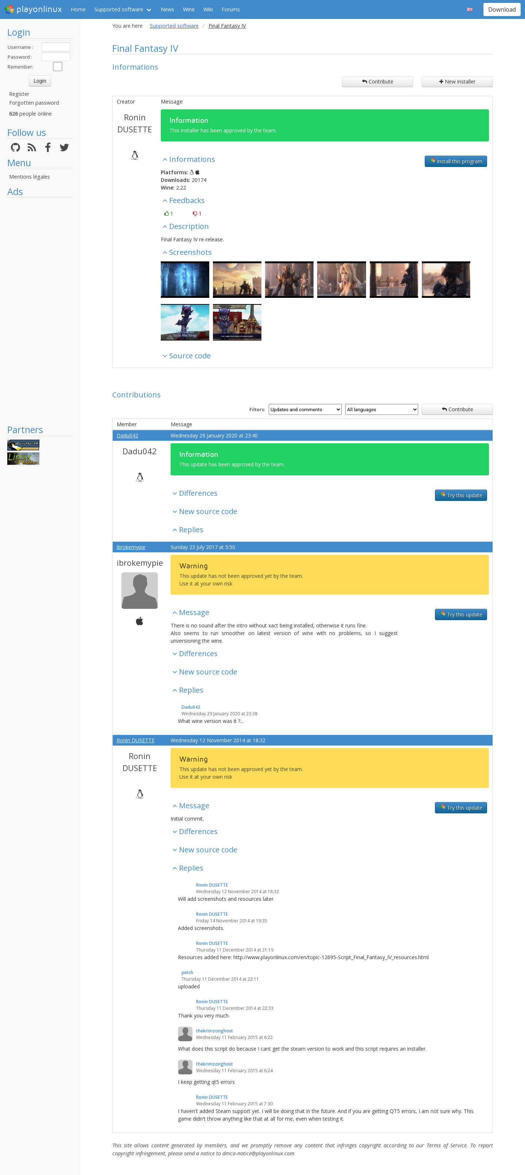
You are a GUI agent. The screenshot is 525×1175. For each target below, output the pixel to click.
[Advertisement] (40, 310)
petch (187, 972)
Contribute (377, 81)
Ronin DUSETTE (134, 123)
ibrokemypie (131, 547)
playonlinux (33, 9)
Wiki (208, 9)
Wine (189, 9)
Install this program (455, 161)
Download (502, 9)
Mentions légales (29, 176)
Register (19, 93)
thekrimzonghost (214, 1031)
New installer (457, 81)
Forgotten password (34, 102)
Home (78, 9)
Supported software (118, 9)
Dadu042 (127, 435)
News (167, 9)
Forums (231, 9)
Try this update (461, 495)
